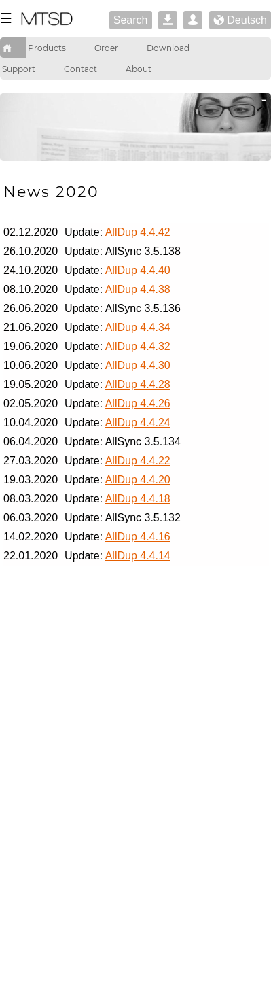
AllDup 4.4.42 (137, 232)
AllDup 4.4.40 (137, 270)
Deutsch (240, 20)
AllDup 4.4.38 (137, 289)
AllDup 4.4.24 (137, 422)
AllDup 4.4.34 (137, 327)
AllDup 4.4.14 (137, 556)
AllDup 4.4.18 (137, 498)
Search (130, 20)
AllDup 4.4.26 (137, 403)
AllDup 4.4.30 (137, 365)
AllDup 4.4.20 (137, 479)
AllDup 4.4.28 (137, 384)
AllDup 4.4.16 (137, 536)
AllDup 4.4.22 (137, 460)
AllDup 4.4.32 (137, 346)
